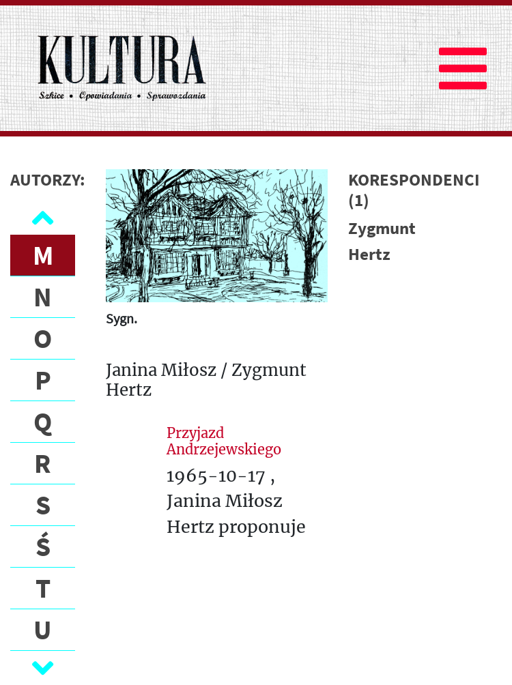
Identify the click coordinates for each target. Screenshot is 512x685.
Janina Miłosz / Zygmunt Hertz (206, 380)
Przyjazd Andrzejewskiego (224, 441)
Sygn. (121, 318)
